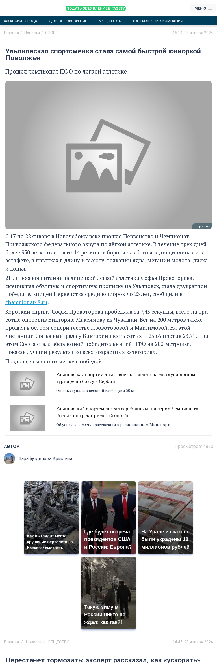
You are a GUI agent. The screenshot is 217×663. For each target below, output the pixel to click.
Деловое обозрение (68, 21)
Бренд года (110, 21)
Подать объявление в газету (95, 8)
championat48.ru (26, 302)
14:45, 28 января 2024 (193, 642)
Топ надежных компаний (158, 21)
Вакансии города (20, 21)
